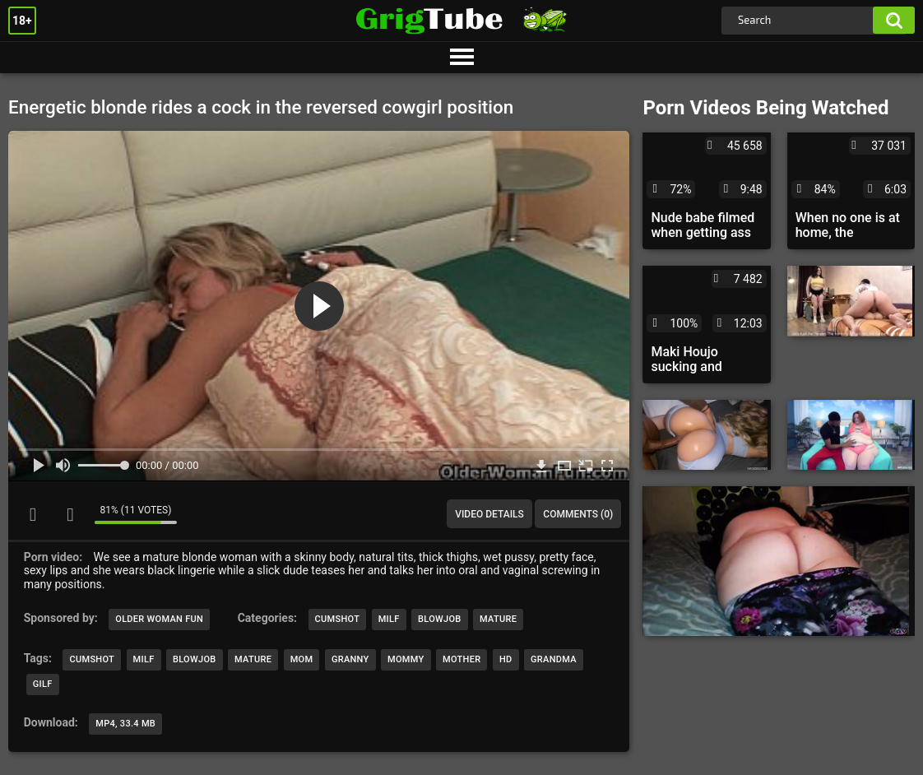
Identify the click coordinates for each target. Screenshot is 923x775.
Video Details (489, 514)
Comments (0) (578, 514)
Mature (498, 619)
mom (301, 659)
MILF (389, 619)
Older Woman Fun (159, 619)
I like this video (32, 514)
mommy (405, 659)
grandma (554, 659)
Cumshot (337, 619)
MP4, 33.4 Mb (125, 723)
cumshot (91, 659)
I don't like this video (69, 514)
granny (350, 659)
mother (461, 659)
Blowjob (440, 619)
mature (252, 659)
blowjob (194, 659)
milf (144, 659)
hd (506, 659)
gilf (43, 684)
